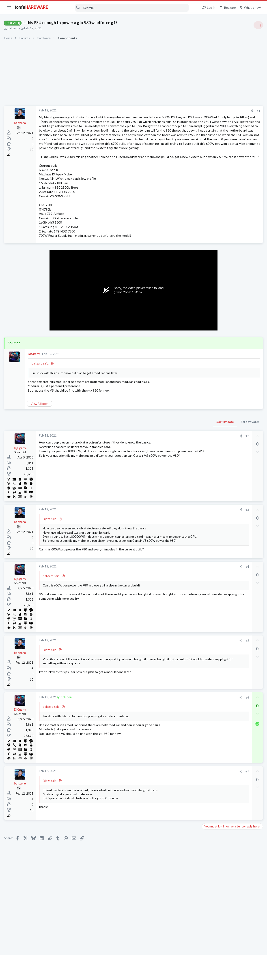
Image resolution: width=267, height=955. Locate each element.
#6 (175, 726)
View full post (40, 425)
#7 (175, 800)
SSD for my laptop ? (223, 467)
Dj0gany (34, 375)
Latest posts (206, 457)
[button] (8, 7)
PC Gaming (210, 268)
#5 (175, 669)
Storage (208, 475)
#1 (186, 111)
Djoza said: (50, 541)
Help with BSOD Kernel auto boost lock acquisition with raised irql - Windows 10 (230, 403)
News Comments (214, 333)
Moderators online (211, 613)
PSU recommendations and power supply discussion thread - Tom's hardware (230, 281)
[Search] (121, 8)
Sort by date (153, 444)
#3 (175, 531)
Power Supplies (213, 299)
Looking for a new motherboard (232, 377)
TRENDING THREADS (210, 242)
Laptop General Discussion (220, 446)
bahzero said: (41, 385)
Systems (208, 497)
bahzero (13, 28)
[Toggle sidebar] (258, 25)
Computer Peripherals (217, 536)
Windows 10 (211, 420)
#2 (175, 458)
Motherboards (213, 389)
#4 (175, 595)
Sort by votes (177, 444)
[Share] (180, 111)
